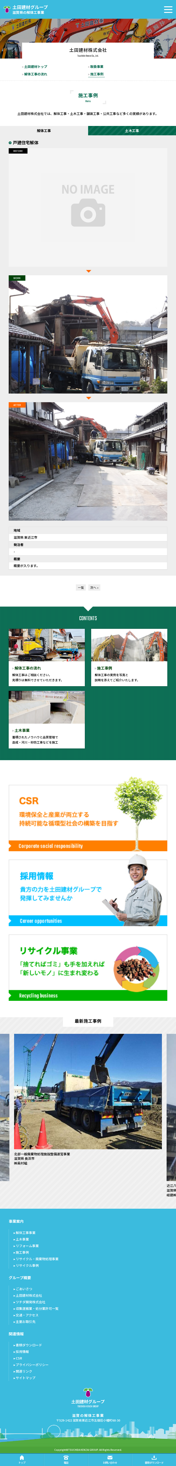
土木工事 (132, 130)
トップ (21, 1459)
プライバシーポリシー (32, 1364)
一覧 (81, 587)
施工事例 (96, 74)
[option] (88, 1099)
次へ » (94, 587)
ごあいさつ (24, 1288)
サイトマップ (25, 1377)
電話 (66, 1459)
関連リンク (24, 1371)
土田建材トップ (35, 66)
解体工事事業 (25, 1232)
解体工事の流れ (35, 74)
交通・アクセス (27, 1315)
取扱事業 (96, 66)
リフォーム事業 (27, 1245)
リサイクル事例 (27, 1265)
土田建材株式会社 (29, 1295)
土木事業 (22, 1239)
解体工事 (44, 130)
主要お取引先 (25, 1321)
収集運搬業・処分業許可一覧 (37, 1308)
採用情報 (22, 1351)
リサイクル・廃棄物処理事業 (37, 1258)
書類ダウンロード (29, 1345)
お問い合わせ (110, 1459)
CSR (19, 1358)
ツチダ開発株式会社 (30, 1302)
